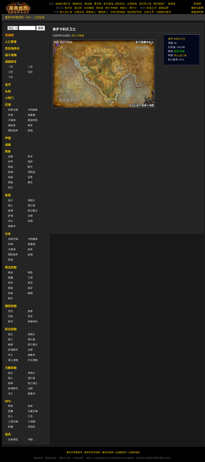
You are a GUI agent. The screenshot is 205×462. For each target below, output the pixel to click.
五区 (30, 71)
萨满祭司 (13, 349)
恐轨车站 (120, 3)
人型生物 (39, 17)
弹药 (30, 161)
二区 (30, 66)
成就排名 (11, 61)
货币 (8, 84)
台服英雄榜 (134, 452)
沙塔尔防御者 (117, 12)
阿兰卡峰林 (111, 7)
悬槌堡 (171, 3)
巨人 (10, 416)
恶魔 (10, 411)
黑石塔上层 (145, 3)
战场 (30, 130)
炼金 (10, 272)
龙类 (30, 406)
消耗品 (31, 172)
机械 (10, 426)
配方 (30, 166)
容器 (10, 177)
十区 (10, 77)
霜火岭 (78, 7)
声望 (8, 138)
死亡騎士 (33, 210)
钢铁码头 (77, 3)
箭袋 (10, 172)
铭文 (10, 298)
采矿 (30, 288)
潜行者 (31, 205)
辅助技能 (11, 306)
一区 (10, 66)
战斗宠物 (11, 55)
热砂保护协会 (134, 12)
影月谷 (68, 7)
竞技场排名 (12, 48)
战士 (10, 200)
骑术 (10, 321)
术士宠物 (33, 360)
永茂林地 (132, 3)
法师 (30, 215)
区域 (8, 104)
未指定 (31, 426)
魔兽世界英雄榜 (92, 452)
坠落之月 (152, 7)
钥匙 (10, 182)
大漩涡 (12, 120)
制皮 (10, 288)
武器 (10, 156)
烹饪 (10, 311)
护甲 (10, 161)
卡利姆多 (33, 109)
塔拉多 (99, 7)
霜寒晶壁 (164, 7)
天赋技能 (11, 367)
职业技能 (11, 329)
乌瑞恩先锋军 (163, 12)
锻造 (30, 272)
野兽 (10, 406)
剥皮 (10, 293)
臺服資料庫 (197, 12)
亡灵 (30, 416)
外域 (10, 114)
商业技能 (11, 267)
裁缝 (30, 293)
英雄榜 (197, 3)
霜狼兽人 (91, 12)
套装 (8, 195)
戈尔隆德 (89, 7)
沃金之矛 (149, 12)
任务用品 (13, 439)
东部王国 (13, 109)
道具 (8, 434)
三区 (10, 71)
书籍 (30, 439)
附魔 (10, 277)
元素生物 (33, 411)
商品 (10, 166)
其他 (10, 259)
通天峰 (97, 3)
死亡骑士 (33, 344)
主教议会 (79, 12)
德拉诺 (12, 125)
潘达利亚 (33, 120)
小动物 (31, 421)
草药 (10, 282)
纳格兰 (123, 7)
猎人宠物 (13, 360)
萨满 (10, 215)
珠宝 (30, 156)
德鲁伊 (12, 226)
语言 (30, 316)
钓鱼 (10, 316)
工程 (30, 277)
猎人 (10, 205)
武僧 (30, 221)
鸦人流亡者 (66, 12)
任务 (30, 177)
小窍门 (9, 98)
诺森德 (31, 114)
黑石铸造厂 (159, 3)
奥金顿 (88, 3)
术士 (10, 221)
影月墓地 (108, 3)
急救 (30, 311)
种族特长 (33, 321)
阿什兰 (133, 7)
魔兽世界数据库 (14, 17)
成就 (8, 144)
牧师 (10, 210)
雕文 (30, 182)
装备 (8, 151)
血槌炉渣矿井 (62, 3)
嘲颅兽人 (103, 12)
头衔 (8, 91)
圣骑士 (31, 200)
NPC (28, 17)
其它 (10, 187)
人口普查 (11, 41)
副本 (30, 125)
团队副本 (13, 130)
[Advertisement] (106, 203)
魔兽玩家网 (197, 7)
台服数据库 (121, 452)
